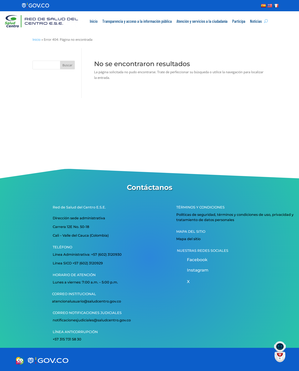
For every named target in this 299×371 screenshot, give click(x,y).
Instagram (197, 270)
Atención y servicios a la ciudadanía (201, 21)
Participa (238, 21)
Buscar (67, 65)
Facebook (197, 259)
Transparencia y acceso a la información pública (137, 21)
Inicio (94, 21)
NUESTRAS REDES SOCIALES (202, 251)
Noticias (256, 21)
